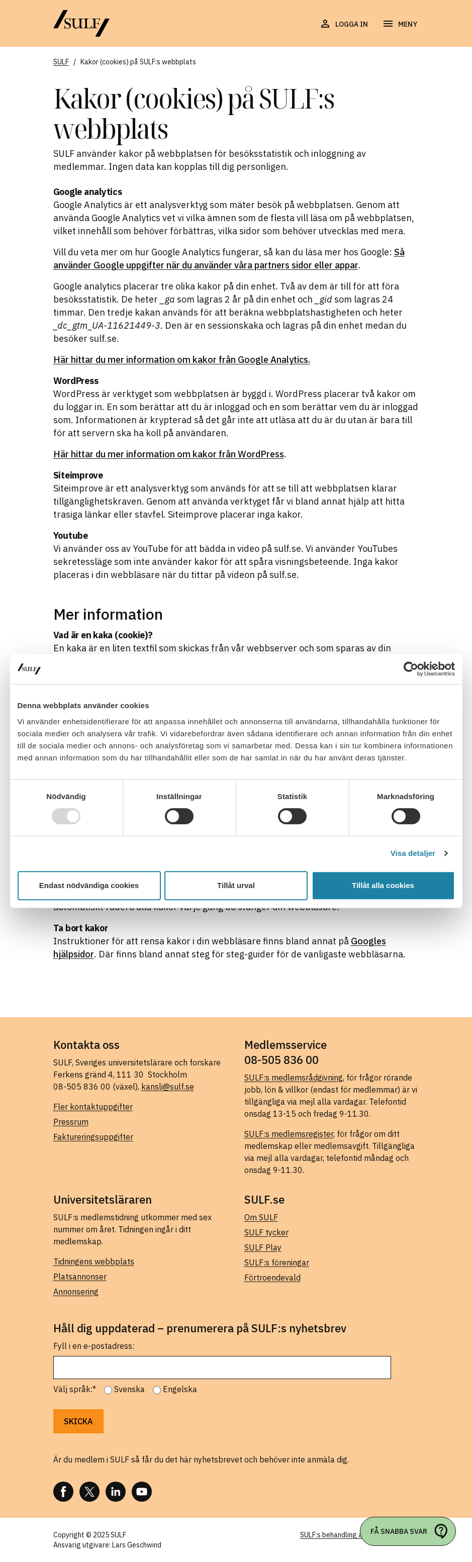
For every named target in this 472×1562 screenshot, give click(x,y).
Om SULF (261, 1217)
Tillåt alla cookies (383, 885)
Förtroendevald (272, 1278)
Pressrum (70, 1122)
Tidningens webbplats (93, 1261)
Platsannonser (80, 1277)
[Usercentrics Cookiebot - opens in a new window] (411, 668)
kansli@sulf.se (167, 1087)
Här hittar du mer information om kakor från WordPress (168, 454)
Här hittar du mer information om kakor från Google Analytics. (181, 359)
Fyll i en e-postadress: (93, 1346)
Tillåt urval (236, 885)
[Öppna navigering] (399, 24)
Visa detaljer (413, 853)
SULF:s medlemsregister (288, 1134)
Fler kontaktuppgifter (93, 1107)
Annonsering (76, 1292)
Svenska (129, 1389)
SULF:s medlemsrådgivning (293, 1077)
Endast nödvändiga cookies (89, 885)
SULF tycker (266, 1232)
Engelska (180, 1389)
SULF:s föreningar (276, 1262)
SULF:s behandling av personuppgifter (359, 1534)
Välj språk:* (74, 1389)
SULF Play (262, 1247)
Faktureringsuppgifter (93, 1137)
